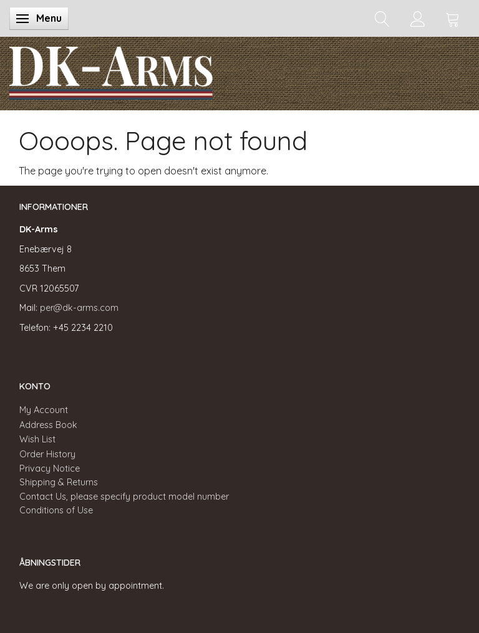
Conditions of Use (56, 510)
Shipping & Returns (58, 482)
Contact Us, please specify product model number (124, 496)
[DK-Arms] (111, 70)
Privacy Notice (49, 468)
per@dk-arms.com (79, 307)
